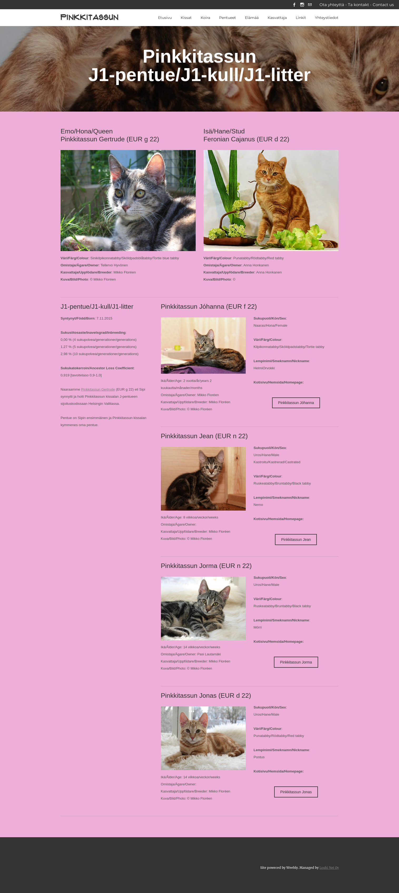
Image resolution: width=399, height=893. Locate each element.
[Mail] (310, 5)
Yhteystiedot (326, 18)
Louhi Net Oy (328, 867)
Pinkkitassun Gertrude (98, 390)
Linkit (301, 18)
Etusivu (165, 18)
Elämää (252, 18)
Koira (205, 18)
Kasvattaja (277, 18)
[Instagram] (301, 5)
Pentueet (227, 18)
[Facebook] (293, 5)
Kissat (186, 18)
